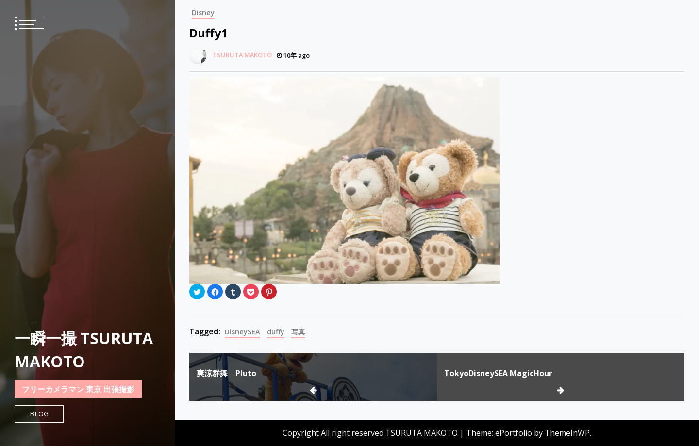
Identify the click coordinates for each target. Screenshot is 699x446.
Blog (39, 413)
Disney (203, 12)
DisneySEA (242, 331)
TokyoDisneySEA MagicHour (498, 373)
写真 (298, 331)
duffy (275, 331)
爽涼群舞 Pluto (226, 373)
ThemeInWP (567, 433)
